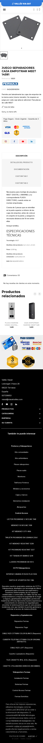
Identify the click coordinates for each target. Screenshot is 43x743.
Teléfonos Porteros (21, 483)
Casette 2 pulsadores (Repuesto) (21, 654)
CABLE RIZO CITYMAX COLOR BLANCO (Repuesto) (21, 633)
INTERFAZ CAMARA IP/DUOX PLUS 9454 (21, 574)
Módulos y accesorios (21, 489)
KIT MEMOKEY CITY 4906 (21, 531)
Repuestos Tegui (21, 627)
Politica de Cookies (17, 736)
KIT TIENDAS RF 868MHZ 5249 (21, 556)
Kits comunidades (21, 452)
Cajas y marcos (21, 495)
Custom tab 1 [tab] (21, 176)
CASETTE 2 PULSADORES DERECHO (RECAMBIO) (21, 666)
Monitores (21, 477)
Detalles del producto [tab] (21, 162)
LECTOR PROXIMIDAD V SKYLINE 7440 (21, 519)
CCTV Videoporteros (21, 568)
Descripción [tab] (21, 156)
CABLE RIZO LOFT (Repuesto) (21, 648)
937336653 (6, 395)
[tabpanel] (21, 28)
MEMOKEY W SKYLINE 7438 (21, 525)
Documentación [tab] (21, 169)
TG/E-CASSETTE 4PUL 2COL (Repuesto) (21, 660)
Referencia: (6, 78)
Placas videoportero (21, 464)
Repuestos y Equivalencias (21, 615)
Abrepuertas (21, 507)
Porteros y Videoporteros (21, 446)
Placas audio (21, 470)
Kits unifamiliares (21, 458)
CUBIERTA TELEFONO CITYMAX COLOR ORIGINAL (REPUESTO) (21, 641)
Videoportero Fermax (21, 672)
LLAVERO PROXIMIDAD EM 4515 (21, 562)
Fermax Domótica (21, 696)
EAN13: (4, 89)
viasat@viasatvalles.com (12, 399)
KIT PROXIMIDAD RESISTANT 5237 (21, 550)
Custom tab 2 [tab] (21, 183)
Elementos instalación (21, 501)
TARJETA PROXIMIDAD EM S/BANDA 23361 (21, 538)
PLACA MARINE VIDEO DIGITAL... (11, 325)
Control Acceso (21, 513)
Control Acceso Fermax (21, 690)
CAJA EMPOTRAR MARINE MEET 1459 (31, 325)
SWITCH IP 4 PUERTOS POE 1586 (21, 580)
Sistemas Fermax (21, 684)
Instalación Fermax (21, 678)
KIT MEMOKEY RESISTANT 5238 (22, 544)
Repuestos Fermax (21, 621)
